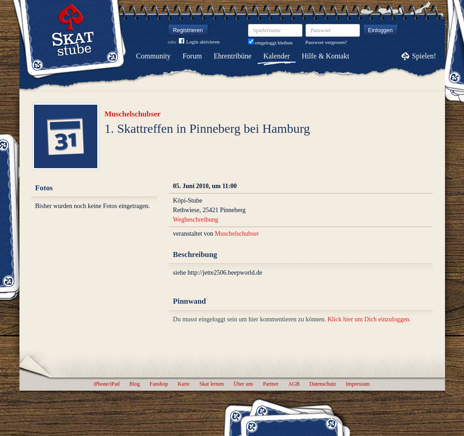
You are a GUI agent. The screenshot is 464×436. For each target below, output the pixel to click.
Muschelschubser (133, 114)
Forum (192, 56)
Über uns (243, 384)
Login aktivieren (199, 42)
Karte (184, 384)
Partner (270, 384)
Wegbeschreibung (195, 219)
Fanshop (159, 384)
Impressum (358, 384)
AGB (294, 384)
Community (153, 56)
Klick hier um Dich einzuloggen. (369, 319)
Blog (134, 384)
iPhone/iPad (107, 384)
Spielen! (424, 56)
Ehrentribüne (233, 56)
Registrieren (188, 30)
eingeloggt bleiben (270, 42)
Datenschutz (323, 384)
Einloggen (380, 30)
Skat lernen (212, 384)
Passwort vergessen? (326, 42)
